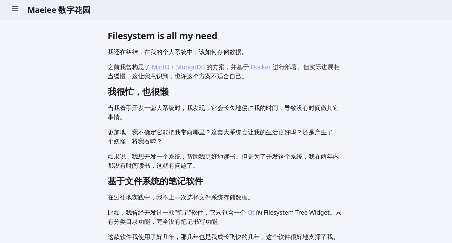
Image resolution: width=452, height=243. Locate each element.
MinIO (161, 67)
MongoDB (190, 67)
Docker (261, 67)
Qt (251, 212)
